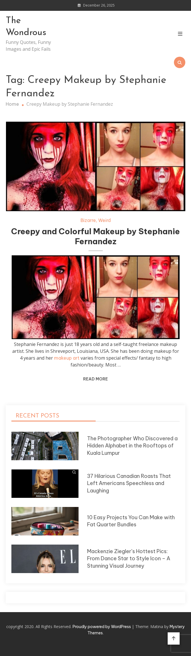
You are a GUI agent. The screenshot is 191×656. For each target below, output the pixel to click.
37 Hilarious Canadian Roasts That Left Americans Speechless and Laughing (129, 483)
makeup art (66, 358)
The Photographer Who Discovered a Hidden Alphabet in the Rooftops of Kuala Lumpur (132, 445)
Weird (104, 220)
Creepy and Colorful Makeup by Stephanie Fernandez (95, 236)
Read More (95, 379)
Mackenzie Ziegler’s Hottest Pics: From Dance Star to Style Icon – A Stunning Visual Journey (128, 558)
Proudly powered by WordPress (102, 626)
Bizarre (88, 220)
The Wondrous (26, 26)
